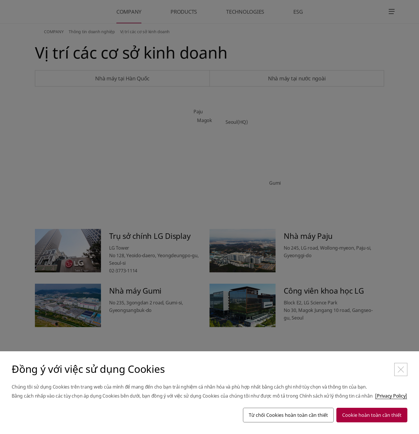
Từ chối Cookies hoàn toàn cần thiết (288, 415)
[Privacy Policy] (391, 396)
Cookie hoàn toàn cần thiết (372, 415)
